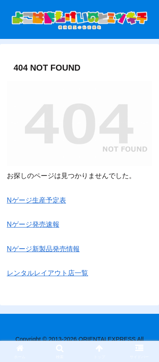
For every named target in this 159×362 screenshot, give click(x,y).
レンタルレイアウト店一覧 (47, 273)
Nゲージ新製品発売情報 (43, 248)
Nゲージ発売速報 (33, 224)
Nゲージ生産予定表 (36, 200)
